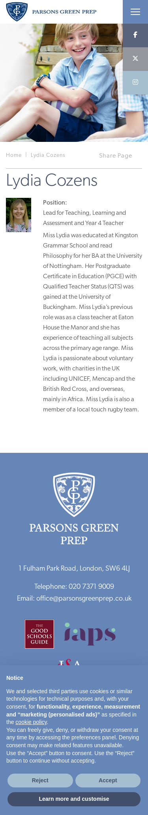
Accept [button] (108, 780)
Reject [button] (40, 780)
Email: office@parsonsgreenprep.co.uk (74, 599)
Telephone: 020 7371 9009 (74, 587)
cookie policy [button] (31, 722)
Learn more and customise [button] (74, 799)
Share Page (115, 156)
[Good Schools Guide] (43, 636)
